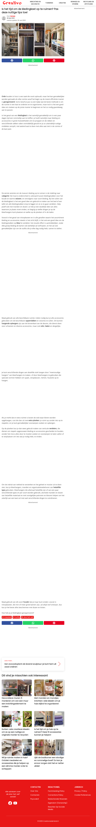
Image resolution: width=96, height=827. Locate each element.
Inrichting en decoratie (35, 3)
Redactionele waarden (57, 799)
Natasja (12, 16)
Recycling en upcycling (88, 3)
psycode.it (34, 799)
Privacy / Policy (80, 791)
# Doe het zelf (27, 617)
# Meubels (6, 617)
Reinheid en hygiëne (75, 3)
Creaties (62, 3)
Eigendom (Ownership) (57, 803)
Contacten (34, 795)
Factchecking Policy (56, 791)
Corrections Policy (55, 795)
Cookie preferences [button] (82, 795)
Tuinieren (49, 3)
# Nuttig (16, 617)
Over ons (34, 791)
